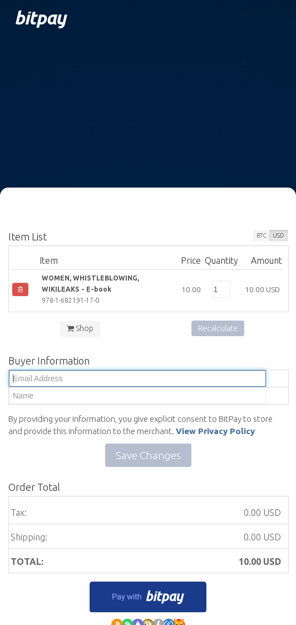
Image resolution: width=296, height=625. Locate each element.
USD (278, 235)
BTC (261, 235)
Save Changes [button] (148, 455)
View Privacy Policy (215, 431)
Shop (80, 328)
